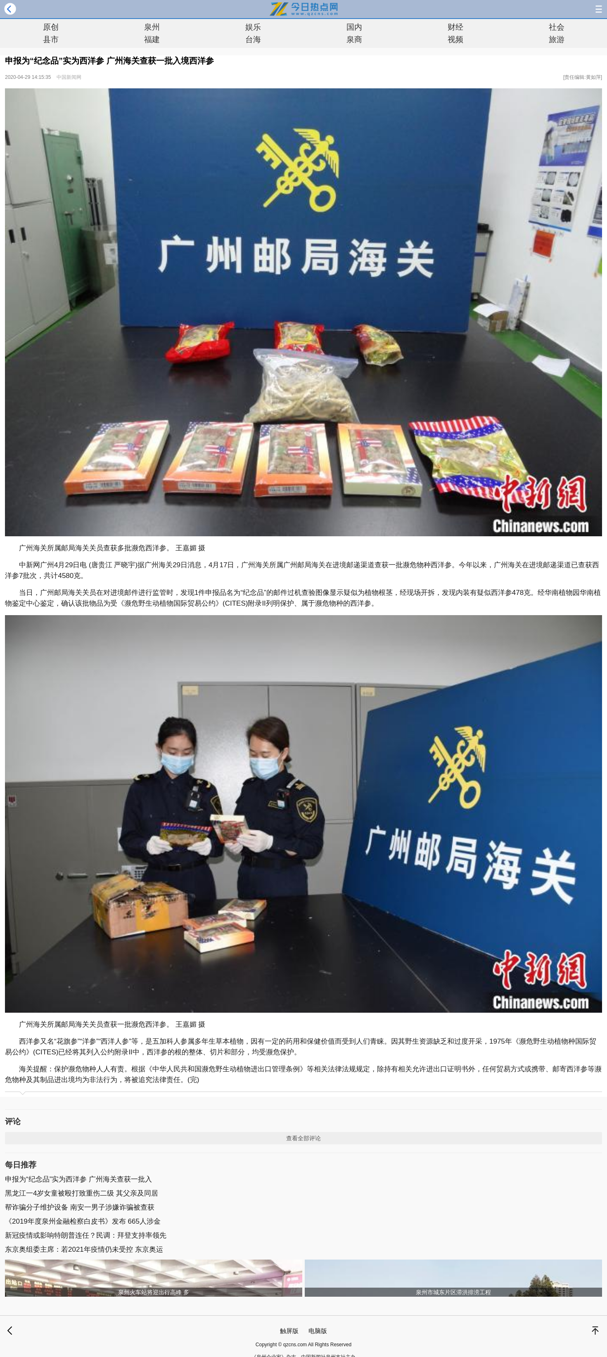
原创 (51, 27)
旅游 (556, 39)
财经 (455, 27)
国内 (354, 27)
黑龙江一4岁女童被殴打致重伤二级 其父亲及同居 (81, 1193)
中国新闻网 (69, 77)
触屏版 (289, 1330)
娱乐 (253, 27)
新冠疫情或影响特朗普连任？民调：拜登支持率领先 (85, 1235)
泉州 (152, 27)
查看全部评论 (303, 1138)
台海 (253, 39)
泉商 (354, 39)
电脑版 (317, 1330)
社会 (556, 27)
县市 (51, 39)
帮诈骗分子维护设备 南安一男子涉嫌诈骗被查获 (79, 1207)
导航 (598, 9)
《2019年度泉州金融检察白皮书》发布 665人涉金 (83, 1221)
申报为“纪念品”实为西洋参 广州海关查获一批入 (78, 1179)
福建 (152, 39)
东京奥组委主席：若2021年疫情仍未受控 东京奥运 (84, 1249)
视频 (455, 39)
